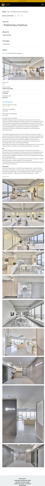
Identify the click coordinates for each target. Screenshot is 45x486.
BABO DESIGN (5, 106)
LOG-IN (20, 1)
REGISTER (24, 1)
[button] (15, 15)
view (3, 84)
